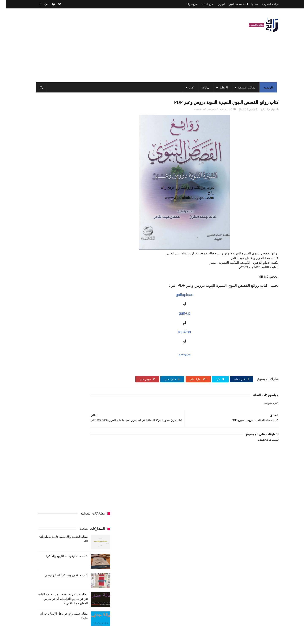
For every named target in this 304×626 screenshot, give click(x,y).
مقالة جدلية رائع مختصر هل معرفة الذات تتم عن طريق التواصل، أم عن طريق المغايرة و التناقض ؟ (57, 188)
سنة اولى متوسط (70, 386)
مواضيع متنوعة (94, 480)
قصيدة (86, 402)
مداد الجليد (201, 619)
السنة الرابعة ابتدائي (62, 355)
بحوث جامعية (46, 363)
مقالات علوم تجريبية (91, 464)
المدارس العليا (66, 363)
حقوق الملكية (201, 4)
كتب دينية (207, 110)
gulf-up (192, 314)
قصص (98, 402)
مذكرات (79, 449)
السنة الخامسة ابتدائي (90, 355)
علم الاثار (53, 394)
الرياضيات (64, 324)
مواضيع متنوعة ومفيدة (69, 480)
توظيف (48, 379)
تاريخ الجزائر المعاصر (71, 371)
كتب (186, 87)
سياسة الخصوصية (263, 4)
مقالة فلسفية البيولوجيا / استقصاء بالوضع (61, 558)
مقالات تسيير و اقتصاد (63, 457)
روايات (201, 87)
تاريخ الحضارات (47, 371)
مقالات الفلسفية (242, 87)
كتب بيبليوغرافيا (93, 441)
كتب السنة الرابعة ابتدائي (55, 425)
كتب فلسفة (41, 441)
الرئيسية (263, 87)
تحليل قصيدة (95, 379)
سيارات (98, 394)
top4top (192, 333)
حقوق (99, 386)
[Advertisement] (108, 45)
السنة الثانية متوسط (64, 347)
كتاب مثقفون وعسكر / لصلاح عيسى (60, 164)
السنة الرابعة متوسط (91, 363)
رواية (87, 386)
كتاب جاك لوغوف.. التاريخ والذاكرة (61, 144)
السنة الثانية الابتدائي (91, 347)
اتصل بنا (248, 4)
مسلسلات (64, 449)
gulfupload (192, 295)
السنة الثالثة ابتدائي (91, 339)
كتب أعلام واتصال (49, 402)
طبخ (66, 394)
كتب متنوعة (194, 110)
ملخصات (76, 472)
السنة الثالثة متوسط (65, 339)
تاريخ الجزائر (95, 371)
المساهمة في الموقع (232, 4)
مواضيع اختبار (59, 472)
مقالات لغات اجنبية (65, 464)
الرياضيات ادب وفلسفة (89, 332)
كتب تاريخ (74, 441)
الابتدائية (219, 87)
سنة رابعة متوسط (46, 386)
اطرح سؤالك (186, 4)
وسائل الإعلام (95, 488)
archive (192, 356)
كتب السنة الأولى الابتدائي (71, 410)
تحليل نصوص (76, 379)
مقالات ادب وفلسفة (91, 457)
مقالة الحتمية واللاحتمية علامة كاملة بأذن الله (59, 538)
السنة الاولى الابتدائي (61, 332)
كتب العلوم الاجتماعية (90, 433)
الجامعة (79, 324)
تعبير (60, 379)
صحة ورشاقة (81, 394)
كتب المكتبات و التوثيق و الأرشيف (55, 433)
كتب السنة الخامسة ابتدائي (87, 425)
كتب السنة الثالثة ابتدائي (89, 418)
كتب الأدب (96, 410)
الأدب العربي (95, 324)
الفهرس (215, 4)
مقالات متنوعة (94, 472)
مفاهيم (49, 449)
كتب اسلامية (219, 110)
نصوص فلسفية (44, 480)
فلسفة (39, 394)
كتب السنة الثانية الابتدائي (57, 418)
